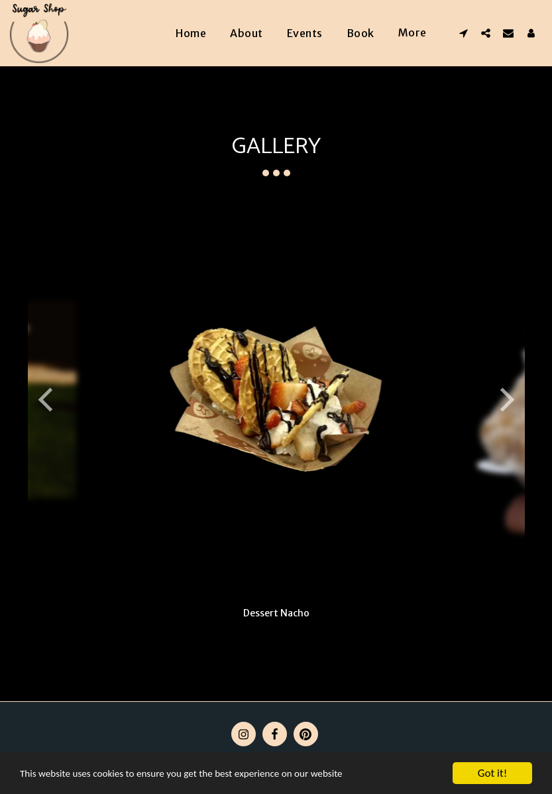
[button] (463, 32)
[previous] (48, 400)
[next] (505, 400)
